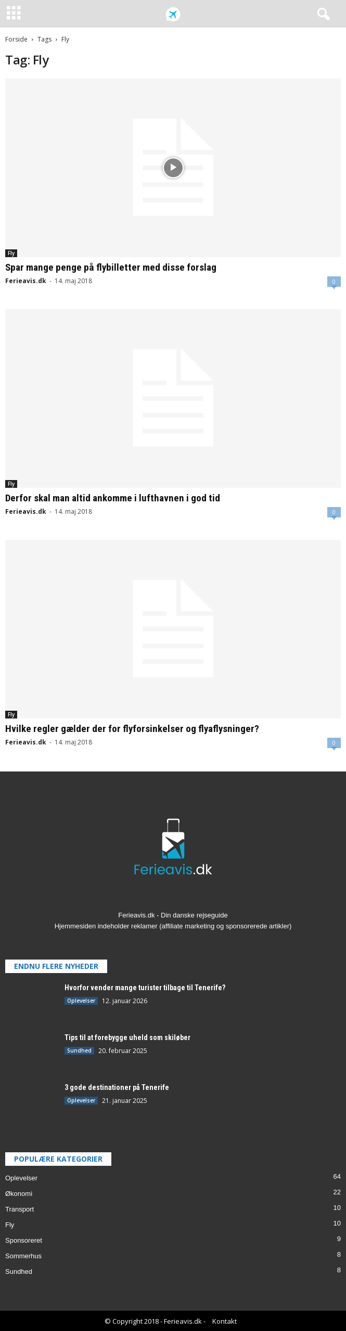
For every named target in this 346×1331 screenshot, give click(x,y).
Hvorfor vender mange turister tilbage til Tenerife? (145, 987)
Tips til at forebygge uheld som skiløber (127, 1037)
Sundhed (79, 1050)
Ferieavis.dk (25, 280)
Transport (19, 1209)
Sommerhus (23, 1256)
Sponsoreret (23, 1240)
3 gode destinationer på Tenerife (117, 1087)
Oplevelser (81, 1000)
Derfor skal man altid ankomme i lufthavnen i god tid (112, 498)
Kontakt (224, 1321)
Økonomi (18, 1193)
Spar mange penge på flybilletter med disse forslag (110, 267)
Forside (16, 39)
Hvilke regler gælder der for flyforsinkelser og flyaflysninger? (132, 729)
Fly (11, 253)
